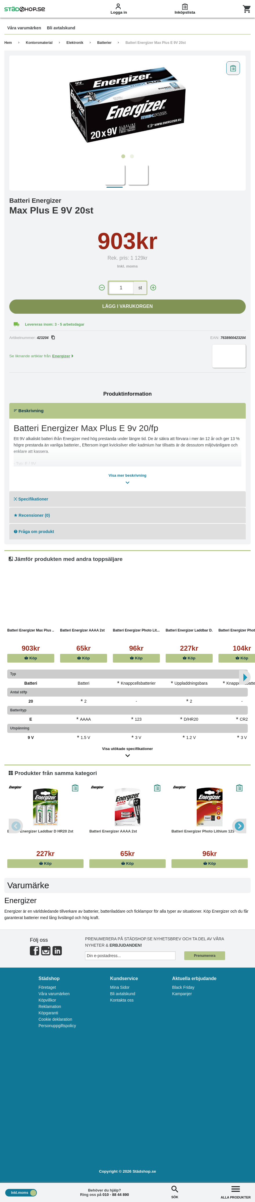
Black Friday (183, 987)
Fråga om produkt (34, 531)
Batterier (104, 43)
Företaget (47, 987)
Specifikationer (31, 499)
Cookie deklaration (55, 1019)
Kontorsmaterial (39, 43)
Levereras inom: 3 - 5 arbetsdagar (54, 324)
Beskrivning (29, 410)
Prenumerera (205, 956)
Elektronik (74, 43)
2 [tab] (132, 156)
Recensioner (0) (32, 515)
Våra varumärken (54, 993)
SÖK (174, 1192)
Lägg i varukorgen (127, 306)
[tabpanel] (127, 104)
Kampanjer (182, 993)
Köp (30, 658)
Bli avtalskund (122, 993)
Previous (16, 826)
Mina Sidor (120, 987)
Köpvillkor (47, 1000)
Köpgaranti (48, 1013)
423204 (46, 338)
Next (239, 826)
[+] (153, 287)
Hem (8, 43)
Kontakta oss (122, 1000)
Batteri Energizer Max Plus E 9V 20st (155, 43)
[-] (102, 287)
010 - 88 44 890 (115, 1194)
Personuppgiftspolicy (57, 1025)
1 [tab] (123, 156)
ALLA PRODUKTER (236, 1191)
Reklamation (50, 1006)
